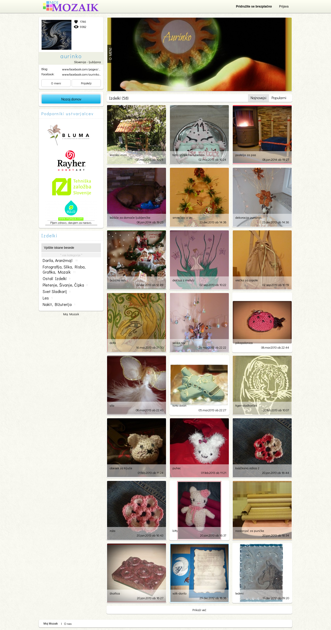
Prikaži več (199, 609)
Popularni (279, 97)
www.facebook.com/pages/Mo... (83, 69)
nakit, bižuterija (59, 304)
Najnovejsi (258, 97)
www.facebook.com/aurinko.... (81, 74)
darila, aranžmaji (60, 260)
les (48, 298)
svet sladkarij (57, 291)
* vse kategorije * (71, 255)
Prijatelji (86, 83)
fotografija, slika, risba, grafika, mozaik (64, 269)
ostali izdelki (57, 278)
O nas (68, 623)
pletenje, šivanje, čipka (65, 285)
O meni (56, 83)
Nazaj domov (71, 99)
